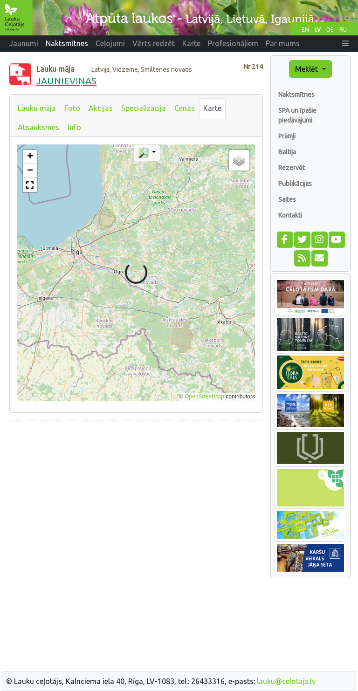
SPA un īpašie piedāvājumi (297, 115)
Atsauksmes (38, 127)
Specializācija (143, 108)
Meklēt (307, 69)
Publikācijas (295, 183)
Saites (287, 199)
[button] (345, 43)
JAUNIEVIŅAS (66, 80)
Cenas (184, 108)
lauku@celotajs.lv (286, 681)
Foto (72, 108)
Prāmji (287, 136)
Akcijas (101, 108)
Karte (212, 108)
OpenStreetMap (204, 396)
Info (74, 127)
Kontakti (290, 215)
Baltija (287, 152)
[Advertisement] (136, 493)
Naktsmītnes (296, 94)
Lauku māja (37, 108)
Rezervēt (291, 167)
